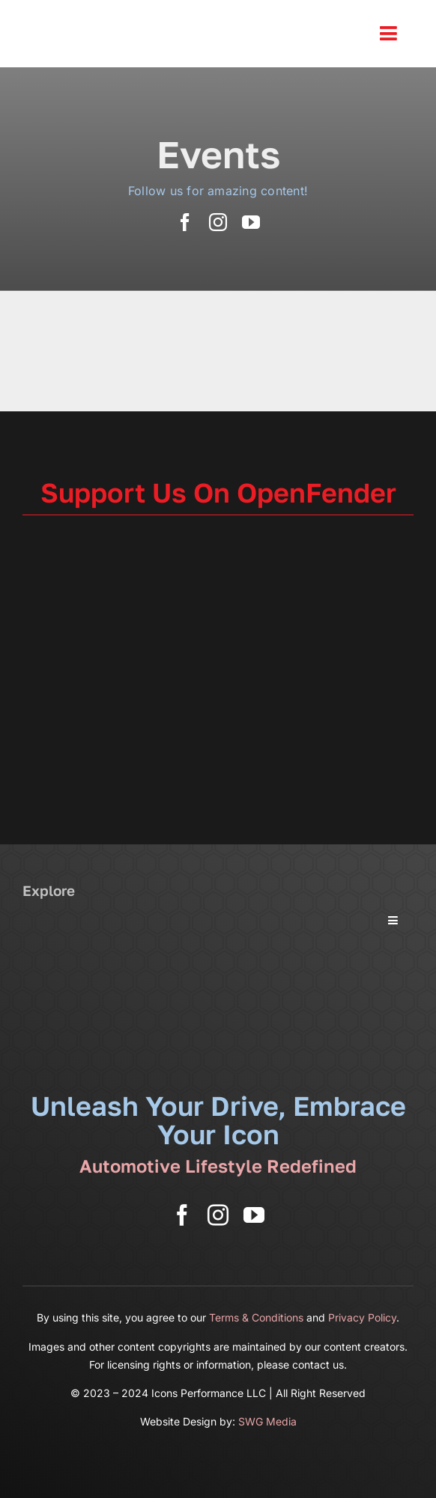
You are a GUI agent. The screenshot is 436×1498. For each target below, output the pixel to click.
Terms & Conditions (256, 1317)
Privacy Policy (362, 1317)
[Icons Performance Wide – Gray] (116, 14)
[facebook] (185, 222)
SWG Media (267, 1421)
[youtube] (251, 222)
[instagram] (218, 222)
